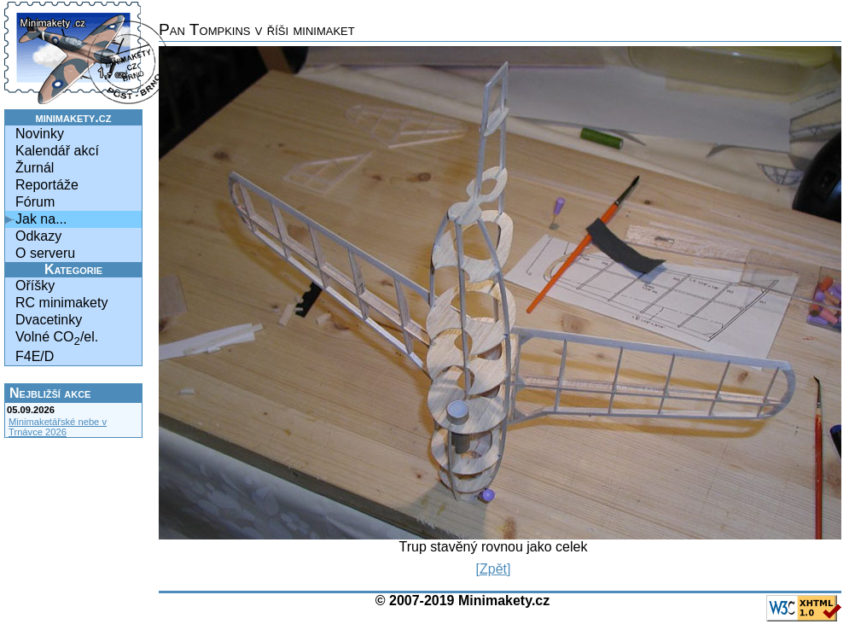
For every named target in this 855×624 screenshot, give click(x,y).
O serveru (45, 253)
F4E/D (34, 356)
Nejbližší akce (49, 393)
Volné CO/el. (56, 338)
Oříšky (35, 285)
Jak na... (41, 219)
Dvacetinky (48, 319)
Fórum (35, 202)
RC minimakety (61, 302)
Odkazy (38, 236)
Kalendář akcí (57, 150)
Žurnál (34, 167)
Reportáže (47, 185)
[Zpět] (493, 569)
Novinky (39, 133)
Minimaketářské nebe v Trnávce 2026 (58, 427)
